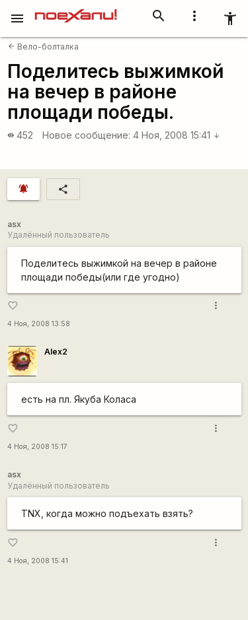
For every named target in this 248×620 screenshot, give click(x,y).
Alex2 (55, 352)
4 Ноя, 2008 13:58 (38, 324)
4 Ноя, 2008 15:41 (176, 135)
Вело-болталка (43, 47)
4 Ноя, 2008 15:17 (37, 446)
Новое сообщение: (86, 135)
